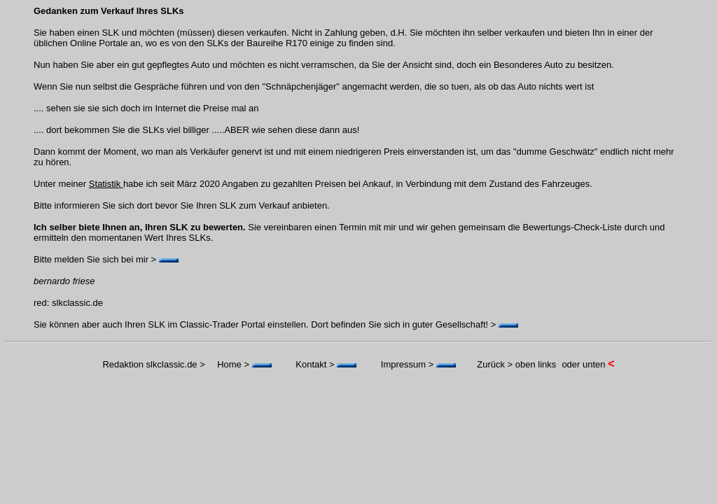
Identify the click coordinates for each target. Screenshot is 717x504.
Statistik (106, 183)
